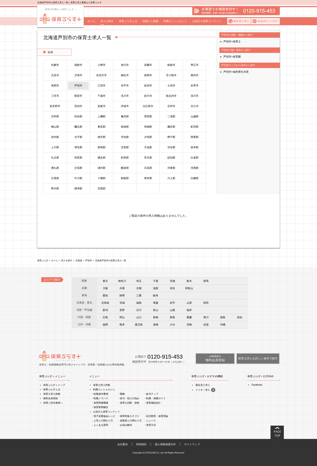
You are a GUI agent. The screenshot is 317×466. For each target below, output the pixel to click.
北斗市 (195, 106)
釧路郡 (125, 178)
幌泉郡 (125, 167)
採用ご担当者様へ (53, 402)
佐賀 (206, 324)
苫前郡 (125, 147)
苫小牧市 (171, 75)
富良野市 (55, 106)
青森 (155, 302)
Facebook (256, 384)
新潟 (105, 310)
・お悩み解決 (124, 425)
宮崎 (189, 324)
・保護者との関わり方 (129, 420)
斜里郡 (125, 157)
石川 (139, 310)
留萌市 (148, 75)
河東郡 (171, 167)
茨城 (172, 280)
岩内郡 (55, 137)
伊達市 (125, 106)
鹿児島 (139, 324)
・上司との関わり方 (102, 420)
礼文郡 (55, 157)
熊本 (122, 324)
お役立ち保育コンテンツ (206, 21)
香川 (206, 317)
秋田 (206, 302)
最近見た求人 (241, 21)
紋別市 (148, 85)
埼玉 (139, 280)
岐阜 (155, 295)
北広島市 (148, 106)
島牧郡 (125, 126)
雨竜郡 (195, 137)
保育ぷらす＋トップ (54, 385)
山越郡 (195, 116)
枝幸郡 (195, 147)
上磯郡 (102, 116)
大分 (172, 324)
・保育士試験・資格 (128, 402)
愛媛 (189, 317)
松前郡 (78, 116)
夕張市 (78, 75)
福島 (139, 302)
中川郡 (78, 178)
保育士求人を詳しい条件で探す (258, 358)
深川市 (195, 95)
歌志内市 (171, 95)
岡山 (122, 317)
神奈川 (122, 280)
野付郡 (55, 188)
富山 (155, 310)
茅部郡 (148, 116)
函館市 (78, 64)
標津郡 (78, 188)
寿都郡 (148, 126)
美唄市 (55, 85)
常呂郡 (148, 157)
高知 (239, 317)
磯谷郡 (171, 126)
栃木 (189, 280)
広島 (105, 317)
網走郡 (102, 157)
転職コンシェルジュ (175, 21)
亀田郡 (125, 116)
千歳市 (102, 95)
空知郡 (125, 137)
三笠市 (55, 95)
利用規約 (141, 444)
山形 (189, 302)
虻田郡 (195, 126)
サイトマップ (192, 444)
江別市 (102, 85)
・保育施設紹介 (152, 402)
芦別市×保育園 (232, 56)
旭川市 (125, 64)
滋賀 (155, 288)
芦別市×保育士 (232, 41)
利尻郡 (78, 157)
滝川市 (125, 95)
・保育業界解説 (99, 407)
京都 (139, 288)
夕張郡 (148, 137)
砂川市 (148, 95)
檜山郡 (55, 126)
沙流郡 (78, 167)
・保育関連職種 (99, 402)
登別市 (78, 106)
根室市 (78, 95)
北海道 (105, 302)
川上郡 (171, 178)
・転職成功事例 (99, 394)
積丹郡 (102, 137)
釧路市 (171, 64)
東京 (105, 280)
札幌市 (55, 64)
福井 (189, 310)
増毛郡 (78, 147)
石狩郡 (55, 116)
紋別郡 (171, 157)
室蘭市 (148, 64)
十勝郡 (102, 178)
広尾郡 (55, 178)
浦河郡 (102, 167)
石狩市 (171, 106)
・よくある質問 (99, 425)
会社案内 (122, 444)
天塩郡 (148, 147)
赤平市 (125, 85)
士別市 (171, 85)
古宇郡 (78, 137)
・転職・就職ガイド (155, 398)
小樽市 (102, 64)
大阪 (105, 288)
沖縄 (222, 324)
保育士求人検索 (51, 394)
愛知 (105, 295)
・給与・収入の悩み (128, 398)
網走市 (125, 75)
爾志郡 (78, 126)
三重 (139, 295)
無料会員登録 (50, 398)
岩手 (172, 302)
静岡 (122, 295)
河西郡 (195, 167)
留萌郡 (102, 147)
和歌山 (189, 288)
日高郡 (148, 167)
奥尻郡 (102, 126)
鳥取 (172, 317)
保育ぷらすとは (128, 21)
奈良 (172, 288)
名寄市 (195, 85)
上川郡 (55, 147)
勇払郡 (55, 167)
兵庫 (122, 288)
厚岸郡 (148, 178)
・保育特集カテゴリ (128, 416)
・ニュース (150, 420)
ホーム (91, 21)
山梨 (172, 310)
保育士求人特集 (101, 385)
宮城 (122, 302)
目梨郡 (102, 188)
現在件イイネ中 (267, 21)
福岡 (105, 324)
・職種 (121, 394)
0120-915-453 (165, 357)
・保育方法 (150, 425)
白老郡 (195, 157)
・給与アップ (151, 394)
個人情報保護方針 (165, 444)
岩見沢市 (101, 75)
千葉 (155, 280)
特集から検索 (150, 21)
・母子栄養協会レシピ (103, 416)
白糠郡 (195, 178)
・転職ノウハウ (99, 398)
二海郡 (171, 116)
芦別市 (78, 85)
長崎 (155, 324)
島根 (155, 317)
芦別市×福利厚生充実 (236, 71)
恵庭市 (102, 106)
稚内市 (195, 75)
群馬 (206, 280)
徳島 (222, 317)
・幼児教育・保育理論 (156, 416)
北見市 (55, 75)
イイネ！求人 (205, 390)
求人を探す (107, 21)
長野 (122, 310)
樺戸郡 (171, 137)
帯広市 (195, 64)
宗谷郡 (171, 147)
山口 (139, 317)
